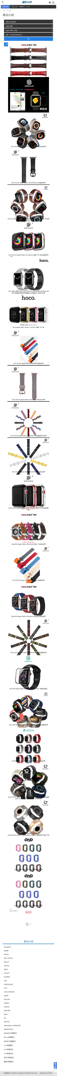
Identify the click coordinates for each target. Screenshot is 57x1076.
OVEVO (6, 1007)
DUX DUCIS (8, 958)
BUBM (6, 951)
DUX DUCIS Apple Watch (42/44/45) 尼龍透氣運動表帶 (28, 652)
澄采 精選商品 (9, 1057)
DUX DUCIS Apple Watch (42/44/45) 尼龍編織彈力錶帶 (28, 436)
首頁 (4, 10)
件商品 (55, 1063)
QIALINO (7, 1010)
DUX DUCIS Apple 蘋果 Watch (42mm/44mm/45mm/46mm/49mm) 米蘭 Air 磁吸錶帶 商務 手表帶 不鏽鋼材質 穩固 (28, 835)
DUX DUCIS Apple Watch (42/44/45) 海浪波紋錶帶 (28, 472)
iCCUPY (7, 973)
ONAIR (6, 1003)
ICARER (7, 977)
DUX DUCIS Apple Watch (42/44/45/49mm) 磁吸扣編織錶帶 (28, 725)
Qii (5, 1018)
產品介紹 (9, 10)
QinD (6, 1014)
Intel (5, 980)
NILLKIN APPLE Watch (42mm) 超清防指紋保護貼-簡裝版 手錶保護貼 (28, 111)
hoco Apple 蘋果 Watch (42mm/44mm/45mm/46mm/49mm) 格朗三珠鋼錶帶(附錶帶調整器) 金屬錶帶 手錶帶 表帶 (28, 292)
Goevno (6, 966)
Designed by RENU (46, 1073)
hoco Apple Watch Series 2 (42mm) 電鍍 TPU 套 (28, 327)
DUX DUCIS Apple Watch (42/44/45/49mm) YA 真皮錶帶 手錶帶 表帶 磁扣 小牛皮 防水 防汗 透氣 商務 (28, 220)
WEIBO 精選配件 (10, 1041)
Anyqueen (7, 947)
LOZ (5, 988)
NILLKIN (7, 999)
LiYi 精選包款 (8, 1049)
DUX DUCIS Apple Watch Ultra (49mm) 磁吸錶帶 (28, 580)
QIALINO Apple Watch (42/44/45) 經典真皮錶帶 (28, 74)
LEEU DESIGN (9, 992)
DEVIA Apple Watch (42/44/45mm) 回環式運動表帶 (28, 761)
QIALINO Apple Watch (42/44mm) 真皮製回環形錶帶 (28, 616)
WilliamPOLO (8, 1029)
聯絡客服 (55, 1067)
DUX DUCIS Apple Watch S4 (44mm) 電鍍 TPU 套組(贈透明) (28, 255)
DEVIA (6, 954)
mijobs (6, 995)
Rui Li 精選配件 (9, 1037)
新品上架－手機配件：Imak (21, 6)
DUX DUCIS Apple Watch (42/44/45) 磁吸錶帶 (28, 363)
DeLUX (6, 962)
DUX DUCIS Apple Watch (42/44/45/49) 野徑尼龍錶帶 (28, 146)
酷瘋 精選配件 (9, 1061)
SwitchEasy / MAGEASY (12, 1025)
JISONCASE (8, 984)
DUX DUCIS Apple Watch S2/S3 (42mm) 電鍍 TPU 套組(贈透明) (28, 509)
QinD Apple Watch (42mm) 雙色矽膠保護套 (28, 869)
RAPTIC (7, 1022)
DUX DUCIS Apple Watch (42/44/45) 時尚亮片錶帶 (28, 399)
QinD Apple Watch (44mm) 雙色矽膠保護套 (28, 905)
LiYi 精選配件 (8, 1045)
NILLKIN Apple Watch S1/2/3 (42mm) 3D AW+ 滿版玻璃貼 (28, 689)
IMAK (6, 969)
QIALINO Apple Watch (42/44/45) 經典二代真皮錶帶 (28, 544)
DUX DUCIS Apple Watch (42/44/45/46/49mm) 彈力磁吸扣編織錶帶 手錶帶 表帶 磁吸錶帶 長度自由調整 (28, 798)
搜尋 (28, 39)
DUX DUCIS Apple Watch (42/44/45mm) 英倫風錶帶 (28, 183)
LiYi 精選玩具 (8, 1053)
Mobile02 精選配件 (10, 1033)
